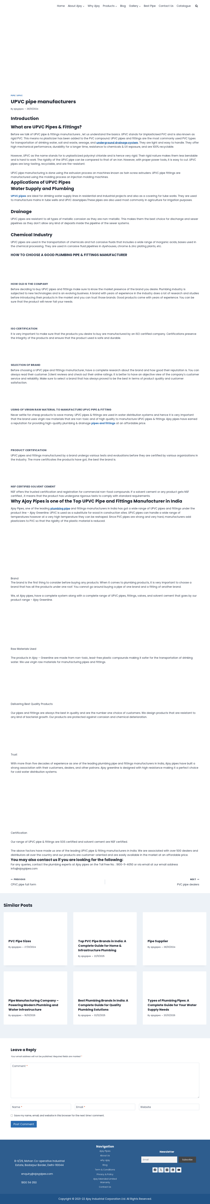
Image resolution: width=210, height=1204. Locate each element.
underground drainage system (117, 142)
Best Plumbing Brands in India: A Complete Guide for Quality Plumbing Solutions (103, 1005)
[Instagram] (166, 1170)
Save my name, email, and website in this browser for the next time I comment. (59, 1115)
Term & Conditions (105, 1169)
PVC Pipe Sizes (19, 941)
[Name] (41, 1107)
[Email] (105, 1107)
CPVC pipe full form (56, 881)
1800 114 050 (29, 1182)
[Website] (169, 1107)
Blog (123, 6)
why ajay (105, 1160)
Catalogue (184, 6)
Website (145, 1107)
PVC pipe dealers (153, 881)
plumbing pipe (60, 508)
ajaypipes (19, 109)
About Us (105, 1155)
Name (17, 1107)
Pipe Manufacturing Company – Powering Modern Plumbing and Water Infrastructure (33, 1005)
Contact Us (166, 6)
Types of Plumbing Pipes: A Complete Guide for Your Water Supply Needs (172, 1005)
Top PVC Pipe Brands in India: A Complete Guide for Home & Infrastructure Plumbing (102, 945)
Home (61, 6)
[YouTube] (178, 1170)
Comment (20, 1066)
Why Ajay (94, 6)
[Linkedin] (172, 1170)
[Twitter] (161, 1170)
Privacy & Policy (105, 1174)
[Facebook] (155, 1170)
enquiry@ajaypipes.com (37, 1174)
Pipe (13, 95)
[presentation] (35, 923)
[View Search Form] (196, 6)
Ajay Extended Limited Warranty (105, 1180)
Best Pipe (150, 6)
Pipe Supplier (158, 941)
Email (80, 1107)
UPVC (20, 95)
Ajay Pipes (105, 1151)
